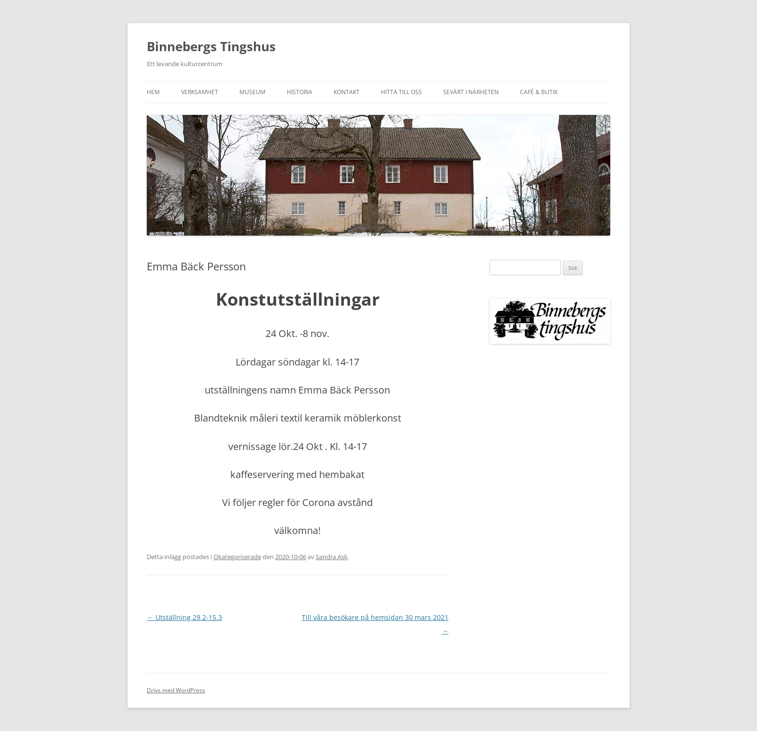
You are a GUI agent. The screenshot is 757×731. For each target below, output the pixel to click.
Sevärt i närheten (471, 92)
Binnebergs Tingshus (211, 46)
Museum (252, 92)
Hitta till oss (401, 92)
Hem (153, 92)
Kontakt (347, 92)
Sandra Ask (332, 556)
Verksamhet (199, 92)
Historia (299, 92)
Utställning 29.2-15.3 (184, 617)
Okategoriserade (237, 556)
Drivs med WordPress (176, 690)
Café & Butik (539, 92)
